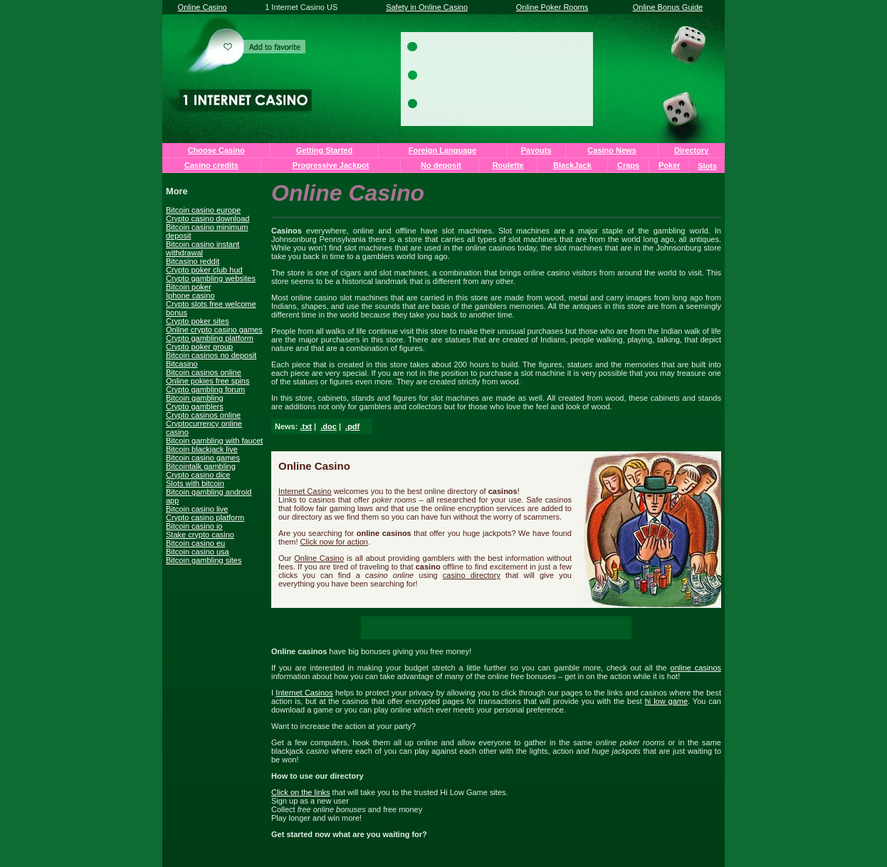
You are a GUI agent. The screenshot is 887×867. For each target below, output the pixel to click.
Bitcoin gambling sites (203, 560)
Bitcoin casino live (197, 509)
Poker (669, 165)
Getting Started (324, 150)
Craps (628, 165)
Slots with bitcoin (195, 483)
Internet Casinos (303, 692)
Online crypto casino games (214, 329)
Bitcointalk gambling (201, 466)
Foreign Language (442, 150)
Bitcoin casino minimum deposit (207, 231)
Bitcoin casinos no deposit (211, 355)
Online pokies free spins (207, 381)
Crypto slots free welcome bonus (211, 308)
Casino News (611, 150)
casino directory (471, 575)
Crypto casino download (207, 218)
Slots (707, 166)
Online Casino (202, 7)
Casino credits (211, 165)
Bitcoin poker (188, 287)
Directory (691, 150)
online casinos (696, 667)
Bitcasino (182, 363)
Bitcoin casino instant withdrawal (202, 248)
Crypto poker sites (197, 321)
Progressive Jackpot (331, 165)
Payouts (536, 150)
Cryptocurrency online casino (204, 427)
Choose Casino (216, 150)
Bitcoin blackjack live (202, 449)
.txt (306, 426)
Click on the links (300, 792)
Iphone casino (190, 295)
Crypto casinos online (203, 415)
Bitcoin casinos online (203, 372)
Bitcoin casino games (203, 457)
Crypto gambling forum (205, 389)
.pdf (352, 426)
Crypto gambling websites (211, 278)
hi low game (666, 701)
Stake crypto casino (200, 534)
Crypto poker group (199, 346)
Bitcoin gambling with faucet (214, 440)
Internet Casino (305, 491)
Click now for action (334, 541)
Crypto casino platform (205, 517)
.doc (328, 426)
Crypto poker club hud (204, 270)
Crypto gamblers (195, 406)
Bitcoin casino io (194, 526)
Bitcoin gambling (195, 398)
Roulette (508, 165)
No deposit (441, 165)
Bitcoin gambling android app (208, 496)
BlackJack (572, 165)
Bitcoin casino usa (197, 551)
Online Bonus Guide (668, 7)
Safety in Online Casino (427, 7)
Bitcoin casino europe (203, 210)
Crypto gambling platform (209, 338)
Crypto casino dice (198, 475)
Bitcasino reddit (192, 261)
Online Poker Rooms (552, 7)
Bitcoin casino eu (195, 543)
